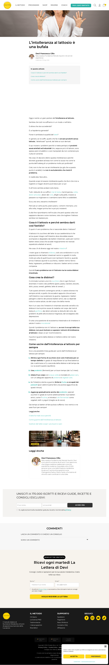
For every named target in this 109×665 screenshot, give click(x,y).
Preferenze (96, 656)
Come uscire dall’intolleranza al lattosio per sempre (49, 80)
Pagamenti (61, 620)
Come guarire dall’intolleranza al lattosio (45, 420)
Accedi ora (80, 505)
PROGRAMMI (33, 5)
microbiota (45, 323)
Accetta (73, 656)
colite (75, 192)
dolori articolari (35, 195)
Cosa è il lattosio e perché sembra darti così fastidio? (49, 73)
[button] (105, 646)
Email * (57, 581)
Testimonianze (35, 622)
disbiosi (52, 253)
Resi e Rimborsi (62, 622)
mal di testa (56, 192)
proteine (56, 378)
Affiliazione (61, 628)
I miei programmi (36, 625)
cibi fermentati (63, 398)
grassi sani (74, 375)
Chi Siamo (33, 617)
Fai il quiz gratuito (81, 5)
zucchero (55, 281)
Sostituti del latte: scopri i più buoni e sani (45, 424)
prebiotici (63, 392)
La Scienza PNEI (35, 620)
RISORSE (54, 5)
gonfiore (38, 311)
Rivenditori (34, 628)
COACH (64, 5)
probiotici (38, 371)
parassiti (34, 385)
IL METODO (20, 5)
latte (56, 135)
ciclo (51, 195)
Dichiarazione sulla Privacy (88, 661)
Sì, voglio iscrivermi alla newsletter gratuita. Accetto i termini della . (43, 510)
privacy (68, 510)
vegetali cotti (67, 378)
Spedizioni (60, 617)
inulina (44, 398)
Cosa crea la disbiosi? (38, 76)
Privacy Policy (43, 589)
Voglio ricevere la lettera (54, 597)
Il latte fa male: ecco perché (40, 416)
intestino (62, 249)
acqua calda (54, 375)
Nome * (32, 581)
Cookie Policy (77, 661)
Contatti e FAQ (62, 625)
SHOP (45, 5)
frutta (64, 382)
